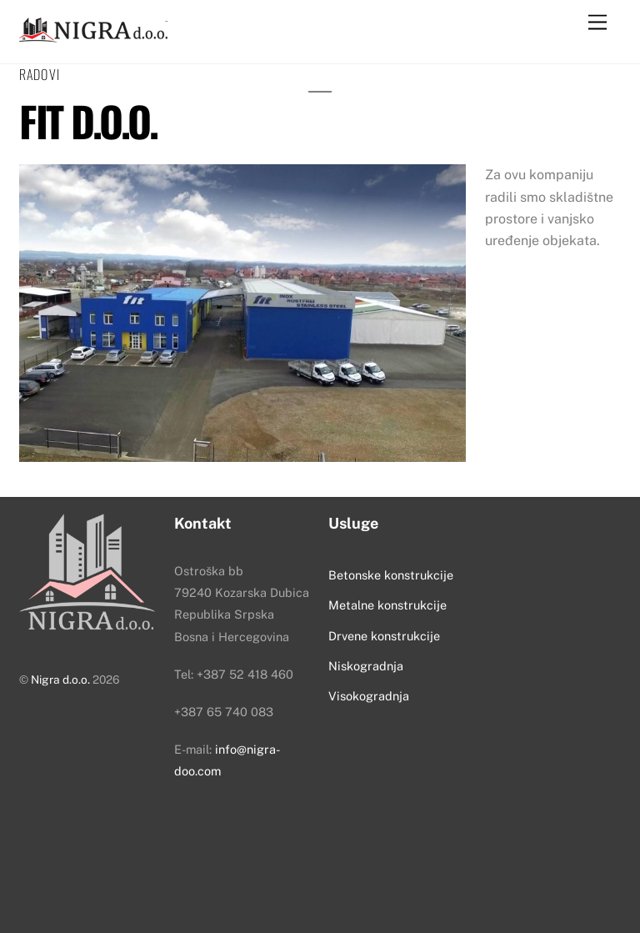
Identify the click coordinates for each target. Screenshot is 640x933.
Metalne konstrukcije (387, 605)
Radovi (39, 74)
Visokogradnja (368, 696)
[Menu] (597, 23)
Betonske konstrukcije (390, 575)
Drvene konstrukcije (384, 636)
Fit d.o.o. (88, 120)
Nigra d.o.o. (60, 679)
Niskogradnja (365, 666)
